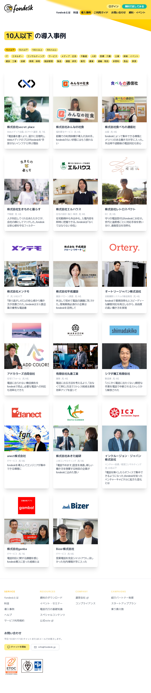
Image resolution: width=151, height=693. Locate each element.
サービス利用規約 (14, 620)
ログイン (114, 6)
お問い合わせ (118, 12)
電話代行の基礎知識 (51, 609)
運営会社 (82, 597)
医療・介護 (105, 56)
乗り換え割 (117, 609)
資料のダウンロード (51, 597)
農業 (91, 61)
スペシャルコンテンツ (52, 614)
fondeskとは (63, 12)
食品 (126, 61)
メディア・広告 (68, 56)
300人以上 (52, 49)
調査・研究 (71, 61)
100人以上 (37, 49)
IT (7, 56)
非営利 (116, 61)
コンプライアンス (85, 603)
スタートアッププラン (123, 603)
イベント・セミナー (51, 603)
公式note (47, 620)
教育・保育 (34, 61)
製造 (59, 61)
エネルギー (17, 56)
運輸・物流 (103, 61)
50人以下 (23, 49)
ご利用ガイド (101, 12)
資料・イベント (137, 12)
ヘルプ (8, 614)
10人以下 (10, 49)
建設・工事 (11, 61)
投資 (23, 61)
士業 (117, 56)
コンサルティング (35, 56)
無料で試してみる (134, 6)
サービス (53, 56)
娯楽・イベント (131, 56)
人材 (93, 56)
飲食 (134, 61)
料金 (75, 12)
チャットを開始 (16, 647)
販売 (83, 61)
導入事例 (86, 12)
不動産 (84, 56)
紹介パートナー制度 (122, 597)
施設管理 (48, 61)
